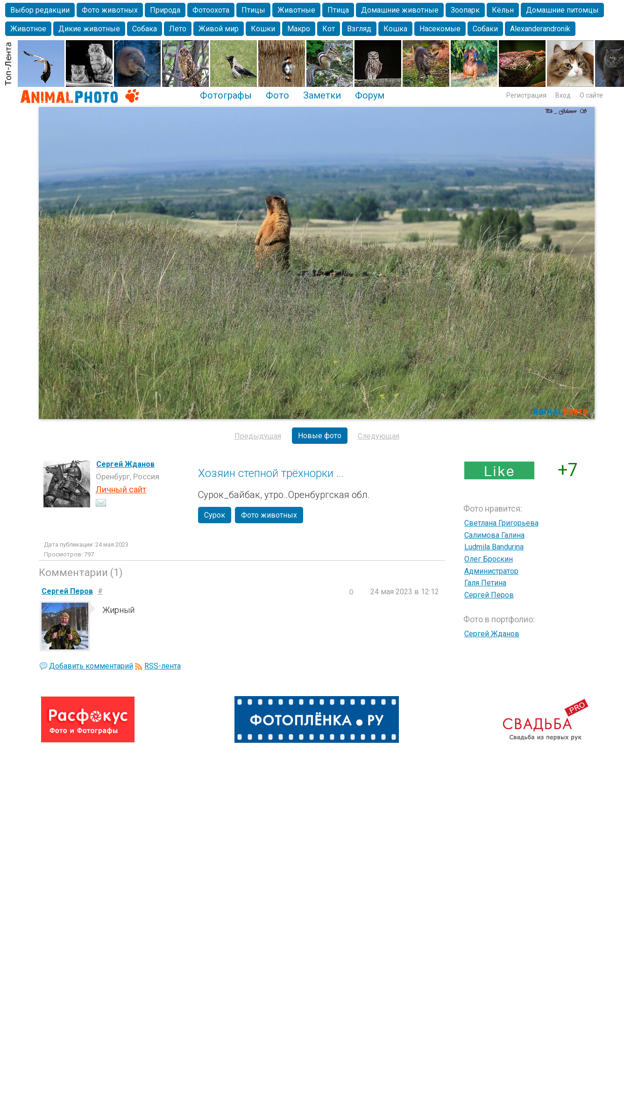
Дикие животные (89, 28)
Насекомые (440, 28)
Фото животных (110, 10)
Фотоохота (210, 10)
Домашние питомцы (562, 10)
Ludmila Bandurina (494, 546)
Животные (296, 10)
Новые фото (319, 435)
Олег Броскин (488, 559)
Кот (328, 28)
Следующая (378, 436)
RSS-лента (162, 666)
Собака (144, 28)
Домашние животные (400, 10)
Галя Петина (485, 582)
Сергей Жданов (125, 464)
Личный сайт (121, 489)
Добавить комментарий (91, 666)
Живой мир (219, 28)
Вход (563, 95)
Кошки (263, 28)
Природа (165, 10)
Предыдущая (257, 436)
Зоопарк (465, 10)
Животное (28, 28)
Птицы (253, 10)
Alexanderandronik (540, 28)
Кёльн (503, 10)
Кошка (395, 28)
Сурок (214, 515)
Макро (298, 28)
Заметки (322, 95)
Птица (338, 10)
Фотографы (226, 95)
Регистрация (526, 95)
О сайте (591, 95)
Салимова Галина (494, 535)
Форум (369, 95)
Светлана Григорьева (501, 523)
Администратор (491, 571)
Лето (177, 28)
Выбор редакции (40, 10)
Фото (277, 95)
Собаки (485, 28)
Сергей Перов (489, 595)
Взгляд (359, 28)
